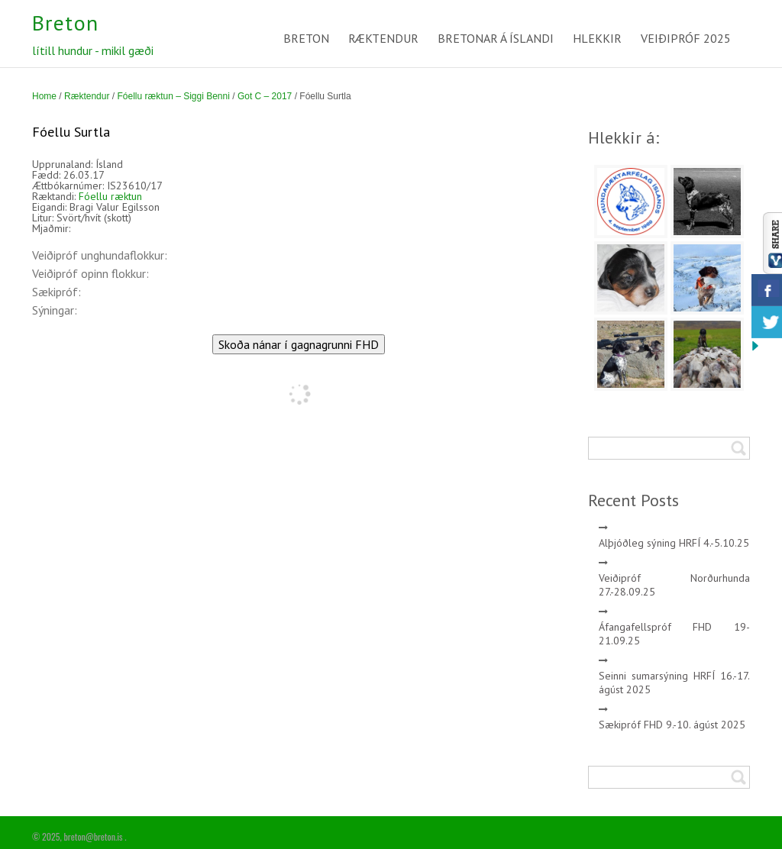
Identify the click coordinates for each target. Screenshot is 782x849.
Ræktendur (86, 96)
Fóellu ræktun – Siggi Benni (173, 96)
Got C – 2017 (265, 96)
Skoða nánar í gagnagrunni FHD (298, 344)
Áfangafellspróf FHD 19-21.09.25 (675, 633)
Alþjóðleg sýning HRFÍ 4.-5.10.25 (674, 543)
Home (44, 96)
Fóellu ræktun (110, 196)
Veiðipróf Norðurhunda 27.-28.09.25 (675, 585)
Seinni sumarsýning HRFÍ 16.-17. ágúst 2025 (675, 682)
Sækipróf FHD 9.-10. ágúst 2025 (672, 724)
